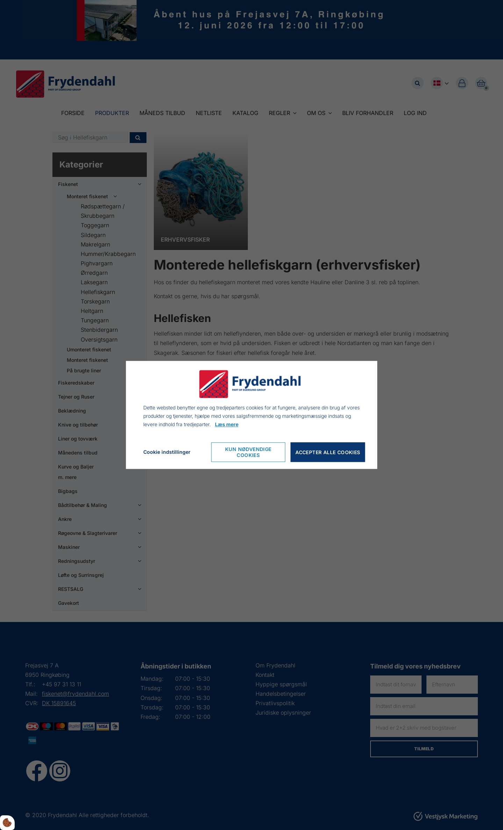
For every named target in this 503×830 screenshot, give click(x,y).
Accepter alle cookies (327, 452)
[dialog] (252, 415)
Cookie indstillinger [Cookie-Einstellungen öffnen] (167, 452)
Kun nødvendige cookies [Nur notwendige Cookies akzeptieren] (248, 452)
